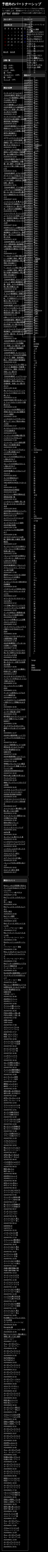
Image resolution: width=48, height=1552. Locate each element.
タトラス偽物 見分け (11, 1112)
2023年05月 (28, 156)
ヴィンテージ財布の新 (12, 1197)
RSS (8, 13)
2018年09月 (28, 232)
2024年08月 (28, 123)
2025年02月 (28, 109)
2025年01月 (28, 111)
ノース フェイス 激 (11, 1233)
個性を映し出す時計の (12, 1091)
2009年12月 (28, 307)
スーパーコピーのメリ (12, 1190)
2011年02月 (28, 279)
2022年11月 (28, 170)
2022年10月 (28, 172)
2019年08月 (28, 215)
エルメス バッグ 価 (11, 1514)
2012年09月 (28, 255)
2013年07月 (28, 246)
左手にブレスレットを (12, 1098)
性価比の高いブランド (12, 1457)
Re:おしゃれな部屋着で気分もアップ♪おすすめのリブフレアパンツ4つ (15, 888)
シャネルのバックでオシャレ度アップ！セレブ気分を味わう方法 (14, 421)
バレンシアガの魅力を (12, 1492)
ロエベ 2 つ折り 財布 (11, 870)
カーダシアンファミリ (12, 1351)
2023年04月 (28, 158)
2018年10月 (28, 229)
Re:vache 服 (8, 1327)
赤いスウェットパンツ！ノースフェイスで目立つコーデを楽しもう (14, 393)
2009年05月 (28, 324)
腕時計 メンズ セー (11, 1084)
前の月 (5, 52)
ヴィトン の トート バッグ (13, 827)
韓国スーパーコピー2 (11, 1478)
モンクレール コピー (34, 39)
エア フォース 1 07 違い (13, 858)
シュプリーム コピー (34, 55)
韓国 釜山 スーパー (11, 1400)
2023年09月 (28, 147)
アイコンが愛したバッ (12, 1006)
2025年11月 (28, 97)
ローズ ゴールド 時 (11, 1049)
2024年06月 (28, 128)
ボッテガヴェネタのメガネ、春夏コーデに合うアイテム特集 (14, 728)
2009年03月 (28, 328)
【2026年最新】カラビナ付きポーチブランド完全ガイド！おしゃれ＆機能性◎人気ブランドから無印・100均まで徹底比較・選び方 (15, 178)
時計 (5, 65)
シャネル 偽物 (32, 58)
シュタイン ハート (10, 1056)
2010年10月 (28, 283)
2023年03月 (28, 161)
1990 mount (8, 1020)
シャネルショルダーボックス (14, 849)
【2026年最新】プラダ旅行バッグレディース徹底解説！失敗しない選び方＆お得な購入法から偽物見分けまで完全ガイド (15, 192)
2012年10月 (28, 253)
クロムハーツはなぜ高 (12, 1415)
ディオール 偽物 (33, 29)
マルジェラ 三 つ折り (11, 853)
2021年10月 (28, 198)
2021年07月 (28, 206)
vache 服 (7, 832)
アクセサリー (9, 75)
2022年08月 (28, 177)
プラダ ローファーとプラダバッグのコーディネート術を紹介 (15, 801)
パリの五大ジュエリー (12, 1162)
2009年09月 (28, 314)
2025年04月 (28, 104)
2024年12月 (28, 113)
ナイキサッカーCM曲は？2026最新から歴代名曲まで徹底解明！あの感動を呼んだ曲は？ (15, 152)
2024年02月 (28, 135)
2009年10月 (28, 312)
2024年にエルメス (10, 1443)
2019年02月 (28, 220)
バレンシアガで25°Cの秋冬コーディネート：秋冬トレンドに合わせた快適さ (15, 558)
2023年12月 (28, 139)
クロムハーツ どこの (11, 1528)
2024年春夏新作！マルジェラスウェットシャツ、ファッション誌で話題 (15, 567)
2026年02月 (28, 90)
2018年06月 (28, 239)
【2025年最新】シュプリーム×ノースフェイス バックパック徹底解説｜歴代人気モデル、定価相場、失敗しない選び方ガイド (15, 381)
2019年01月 (28, 222)
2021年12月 (28, 194)
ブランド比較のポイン (12, 1133)
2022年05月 (28, 184)
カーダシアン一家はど (12, 1407)
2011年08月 (28, 274)
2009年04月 (28, 326)
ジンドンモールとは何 (12, 1119)
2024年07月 (28, 125)
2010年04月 (28, 298)
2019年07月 (28, 217)
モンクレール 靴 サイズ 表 (13, 837)
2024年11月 (28, 116)
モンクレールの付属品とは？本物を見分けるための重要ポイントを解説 (14, 411)
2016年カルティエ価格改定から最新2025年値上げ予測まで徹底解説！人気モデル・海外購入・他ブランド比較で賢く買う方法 (15, 232)
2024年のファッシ (10, 999)
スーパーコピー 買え (11, 1247)
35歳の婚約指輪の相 (11, 1268)
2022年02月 (28, 189)
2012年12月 (28, 250)
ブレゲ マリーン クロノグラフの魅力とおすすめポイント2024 (15, 629)
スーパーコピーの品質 (12, 1041)
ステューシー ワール (11, 1027)
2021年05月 (28, 210)
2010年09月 (28, 286)
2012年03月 (28, 265)
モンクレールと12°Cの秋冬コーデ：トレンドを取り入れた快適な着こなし (15, 548)
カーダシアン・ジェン (12, 1379)
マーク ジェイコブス (11, 1275)
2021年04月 (28, 213)
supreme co (8, 1226)
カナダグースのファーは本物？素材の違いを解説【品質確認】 (14, 539)
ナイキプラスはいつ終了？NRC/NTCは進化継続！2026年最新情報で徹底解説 (15, 119)
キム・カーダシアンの (12, 1450)
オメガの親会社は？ (11, 478)
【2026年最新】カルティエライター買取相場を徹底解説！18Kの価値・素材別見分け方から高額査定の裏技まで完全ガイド (15, 246)
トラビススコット (10, 1141)
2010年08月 (28, 288)
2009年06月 (28, 321)
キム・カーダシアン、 (12, 1344)
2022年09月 (28, 175)
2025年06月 (28, 99)
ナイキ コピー (32, 62)
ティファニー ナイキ (11, 1282)
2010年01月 (28, 305)
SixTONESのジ (9, 1358)
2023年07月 (28, 151)
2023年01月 (28, 165)
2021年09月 (28, 201)
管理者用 (15, 13)
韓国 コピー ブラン (11, 1034)
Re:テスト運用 (9, 916)
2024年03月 (28, 132)
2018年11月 (28, 227)
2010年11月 (28, 281)
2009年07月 (28, 319)
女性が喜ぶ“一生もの (11, 1155)
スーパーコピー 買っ (11, 1218)
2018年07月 (28, 236)
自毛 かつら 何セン (11, 1183)
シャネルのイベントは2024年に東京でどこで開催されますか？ (15, 702)
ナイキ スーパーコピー (35, 32)
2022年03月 (28, 187)
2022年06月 (28, 182)
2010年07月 (28, 290)
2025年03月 (28, 106)
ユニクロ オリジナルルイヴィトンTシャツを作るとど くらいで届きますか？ (15, 678)
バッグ (6, 70)
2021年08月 (28, 203)
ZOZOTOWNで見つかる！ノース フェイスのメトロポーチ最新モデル (15, 402)
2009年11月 (28, 309)
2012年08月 (28, 258)
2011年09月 (28, 272)
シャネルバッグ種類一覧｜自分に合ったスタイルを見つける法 (14, 504)
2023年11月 (28, 142)
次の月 (12, 52)
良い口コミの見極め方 (12, 1126)
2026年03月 (28, 87)
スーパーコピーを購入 (12, 1289)
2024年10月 (28, 118)
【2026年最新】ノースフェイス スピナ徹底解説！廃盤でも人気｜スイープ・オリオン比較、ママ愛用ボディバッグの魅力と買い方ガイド (15, 296)
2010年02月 (28, 302)
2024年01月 (28, 137)
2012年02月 (28, 267)
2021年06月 (28, 208)
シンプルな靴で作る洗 (12, 1296)
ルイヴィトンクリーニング (14, 518)
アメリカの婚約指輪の (12, 1070)
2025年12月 (28, 95)
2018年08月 (28, 234)
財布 (5, 68)
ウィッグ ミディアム (34, 65)
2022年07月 (28, 179)
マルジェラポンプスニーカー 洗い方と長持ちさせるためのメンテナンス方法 (14, 652)
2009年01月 (28, 333)
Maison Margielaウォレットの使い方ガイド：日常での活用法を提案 (15, 662)
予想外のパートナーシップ (21, 4)
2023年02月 (28, 163)
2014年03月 (28, 241)
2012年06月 (28, 262)
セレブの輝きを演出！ (12, 1063)
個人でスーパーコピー (12, 1148)
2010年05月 (28, 295)
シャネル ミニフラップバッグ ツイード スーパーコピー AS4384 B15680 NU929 (15, 792)
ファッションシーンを (12, 1105)
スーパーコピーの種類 (12, 1304)
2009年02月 (28, 331)
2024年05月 (28, 130)
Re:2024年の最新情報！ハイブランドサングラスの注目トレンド (15, 975)
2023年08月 (28, 149)
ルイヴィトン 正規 (10, 1254)
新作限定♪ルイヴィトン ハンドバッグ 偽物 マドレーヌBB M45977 (15, 718)
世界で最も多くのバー (12, 1507)
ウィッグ (7, 80)
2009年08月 (28, 316)
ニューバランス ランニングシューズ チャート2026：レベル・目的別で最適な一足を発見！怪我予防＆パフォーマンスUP (15, 218)
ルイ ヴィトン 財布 (11, 1077)
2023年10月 (28, 144)
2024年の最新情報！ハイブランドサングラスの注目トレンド (15, 737)
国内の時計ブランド (11, 823)
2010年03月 (28, 300)
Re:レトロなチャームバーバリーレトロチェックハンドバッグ (15, 954)
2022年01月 (28, 191)
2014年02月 (28, 243)
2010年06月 (28, 293)
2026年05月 (28, 83)
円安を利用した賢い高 (12, 1013)
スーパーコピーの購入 (12, 1261)
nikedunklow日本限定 (11, 490)
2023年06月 (28, 154)
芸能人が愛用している (12, 1422)
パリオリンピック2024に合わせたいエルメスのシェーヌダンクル (15, 591)
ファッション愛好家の (12, 1240)
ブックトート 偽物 (33, 67)
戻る (3, 13)
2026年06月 (28, 80)
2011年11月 (28, 269)
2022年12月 (28, 168)
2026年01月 (28, 92)
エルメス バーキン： (11, 1386)
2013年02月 (28, 248)
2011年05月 (28, 276)
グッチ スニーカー (10, 1211)
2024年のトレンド (10, 1176)
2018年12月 (28, 224)
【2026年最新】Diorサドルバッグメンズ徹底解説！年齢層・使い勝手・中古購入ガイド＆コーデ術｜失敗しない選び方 (14, 164)
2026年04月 (28, 85)
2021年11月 (28, 196)
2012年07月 (28, 260)
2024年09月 (28, 121)
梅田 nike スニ (9, 1169)
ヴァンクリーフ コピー (35, 60)
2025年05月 (28, 102)
